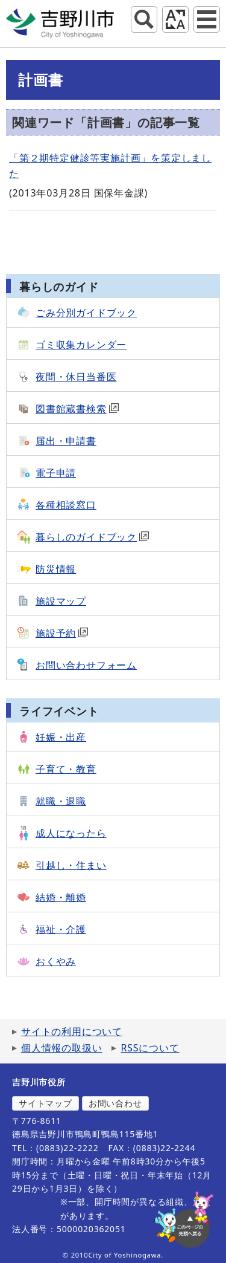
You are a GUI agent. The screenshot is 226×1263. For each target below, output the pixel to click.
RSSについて (150, 1047)
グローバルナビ (206, 19)
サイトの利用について (71, 1031)
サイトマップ (45, 1103)
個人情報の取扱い (61, 1047)
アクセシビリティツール (175, 19)
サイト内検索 (144, 19)
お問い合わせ (115, 1103)
